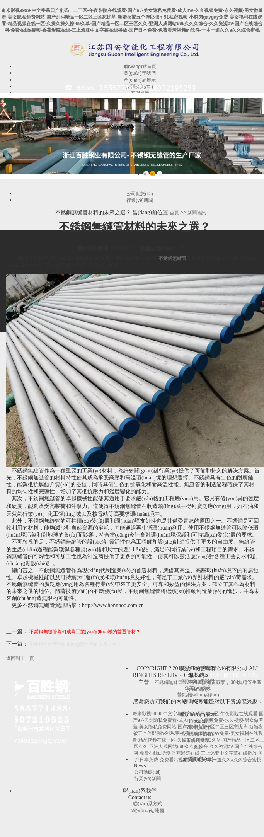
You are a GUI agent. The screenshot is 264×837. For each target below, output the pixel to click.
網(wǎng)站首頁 (139, 66)
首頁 (174, 212)
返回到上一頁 (20, 658)
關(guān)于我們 (140, 73)
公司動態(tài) (139, 193)
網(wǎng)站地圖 (147, 810)
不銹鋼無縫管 (172, 258)
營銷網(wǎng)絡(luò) (198, 694)
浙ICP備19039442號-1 (234, 675)
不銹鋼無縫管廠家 (206, 682)
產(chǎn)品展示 (139, 80)
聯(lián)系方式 (147, 803)
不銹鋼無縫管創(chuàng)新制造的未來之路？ (75, 644)
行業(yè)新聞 (139, 200)
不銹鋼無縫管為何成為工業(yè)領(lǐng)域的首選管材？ (85, 631)
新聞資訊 (196, 212)
